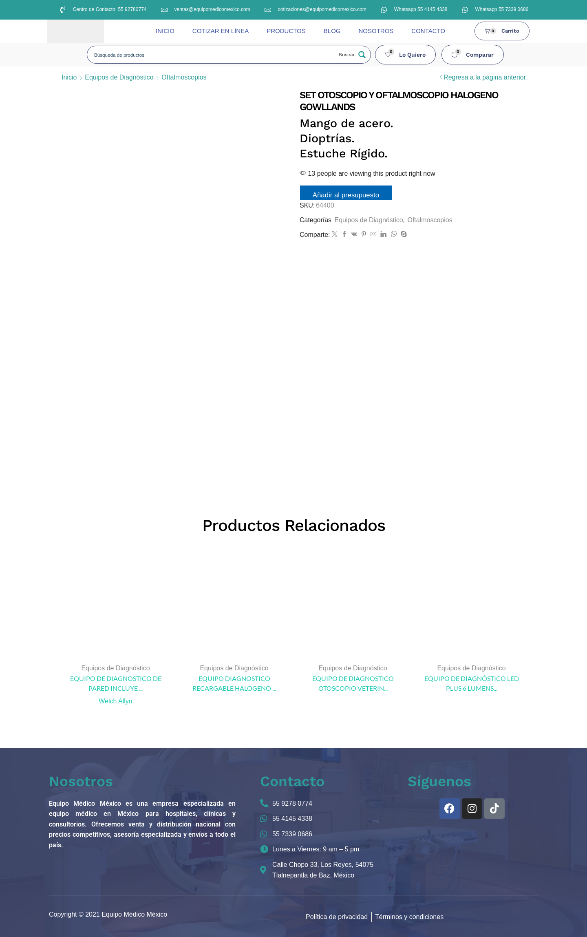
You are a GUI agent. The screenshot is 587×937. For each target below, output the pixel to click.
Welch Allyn (115, 701)
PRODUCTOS (286, 30)
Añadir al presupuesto (346, 195)
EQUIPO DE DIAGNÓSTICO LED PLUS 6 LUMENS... (471, 683)
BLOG (332, 30)
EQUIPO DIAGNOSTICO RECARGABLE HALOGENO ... (234, 683)
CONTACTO (428, 30)
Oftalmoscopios (183, 77)
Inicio (69, 77)
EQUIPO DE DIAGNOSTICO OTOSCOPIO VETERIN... (353, 683)
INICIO (165, 30)
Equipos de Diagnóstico (119, 77)
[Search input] (212, 54)
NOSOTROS (375, 30)
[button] (405, 54)
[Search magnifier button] (351, 55)
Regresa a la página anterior (485, 77)
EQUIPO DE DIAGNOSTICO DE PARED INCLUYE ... (115, 683)
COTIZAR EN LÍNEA (220, 30)
